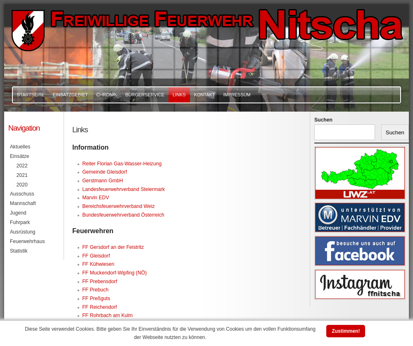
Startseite (30, 94)
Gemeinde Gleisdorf (104, 172)
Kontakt (204, 94)
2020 (22, 185)
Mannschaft (23, 203)
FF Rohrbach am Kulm (107, 315)
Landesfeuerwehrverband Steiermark (123, 189)
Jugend (18, 213)
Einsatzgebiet (70, 94)
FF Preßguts (96, 298)
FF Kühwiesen (98, 264)
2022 (22, 166)
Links (179, 94)
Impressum (236, 94)
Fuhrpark (20, 222)
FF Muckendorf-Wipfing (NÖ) (114, 273)
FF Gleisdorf (96, 256)
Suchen (323, 120)
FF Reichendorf (99, 307)
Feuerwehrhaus (27, 241)
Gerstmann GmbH (102, 181)
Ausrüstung (23, 232)
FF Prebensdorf (99, 281)
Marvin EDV (95, 197)
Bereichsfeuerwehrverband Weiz (118, 206)
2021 (22, 175)
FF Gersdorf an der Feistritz (113, 247)
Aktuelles (20, 147)
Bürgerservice (144, 94)
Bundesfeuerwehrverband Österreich (123, 215)
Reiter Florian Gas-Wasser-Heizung (121, 164)
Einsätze (19, 156)
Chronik (106, 94)
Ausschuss (22, 194)
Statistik (19, 251)
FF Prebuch (95, 290)
